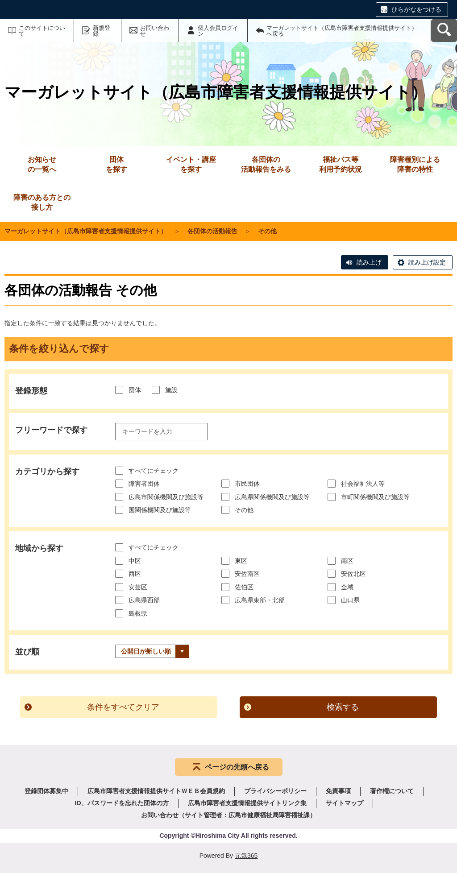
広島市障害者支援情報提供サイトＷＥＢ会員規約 (156, 790)
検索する (343, 707)
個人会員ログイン (218, 31)
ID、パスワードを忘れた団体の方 (122, 803)
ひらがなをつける (416, 9)
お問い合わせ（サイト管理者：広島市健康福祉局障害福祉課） (228, 815)
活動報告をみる (266, 164)
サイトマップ (344, 803)
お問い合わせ (154, 31)
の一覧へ (42, 164)
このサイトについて (42, 31)
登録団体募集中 (46, 790)
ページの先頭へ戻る (237, 767)
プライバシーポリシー (275, 790)
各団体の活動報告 (212, 231)
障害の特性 (415, 164)
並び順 (27, 651)
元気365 (246, 855)
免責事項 (338, 790)
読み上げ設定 (427, 262)
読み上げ (369, 262)
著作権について (392, 790)
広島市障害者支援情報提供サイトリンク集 (247, 803)
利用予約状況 (340, 164)
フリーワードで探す (51, 430)
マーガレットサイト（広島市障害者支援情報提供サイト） (85, 231)
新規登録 (101, 31)
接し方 (42, 202)
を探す (116, 164)
